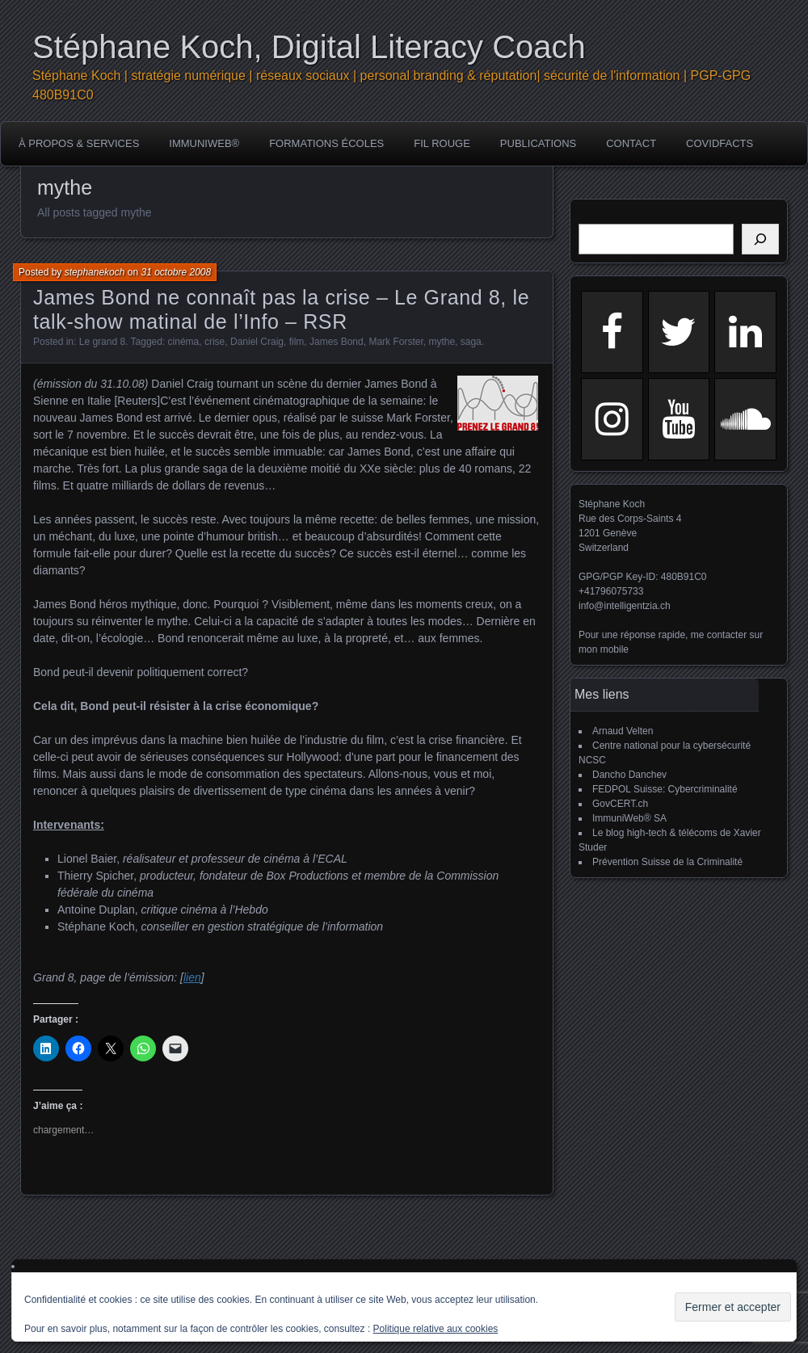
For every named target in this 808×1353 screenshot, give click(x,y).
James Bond (336, 341)
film (297, 341)
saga (471, 341)
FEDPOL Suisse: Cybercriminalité (665, 789)
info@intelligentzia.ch (625, 605)
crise (214, 341)
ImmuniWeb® (204, 143)
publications (538, 143)
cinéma (184, 341)
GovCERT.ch (620, 803)
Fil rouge (442, 143)
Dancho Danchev (629, 774)
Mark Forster (395, 341)
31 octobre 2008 (176, 272)
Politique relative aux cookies (436, 1328)
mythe (441, 341)
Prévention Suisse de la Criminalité (667, 862)
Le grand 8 (102, 341)
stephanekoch (95, 272)
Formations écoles (326, 143)
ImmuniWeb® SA (629, 818)
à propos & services (79, 143)
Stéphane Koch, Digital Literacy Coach (309, 47)
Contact (631, 143)
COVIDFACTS (719, 143)
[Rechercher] (760, 239)
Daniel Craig (257, 341)
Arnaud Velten (622, 731)
